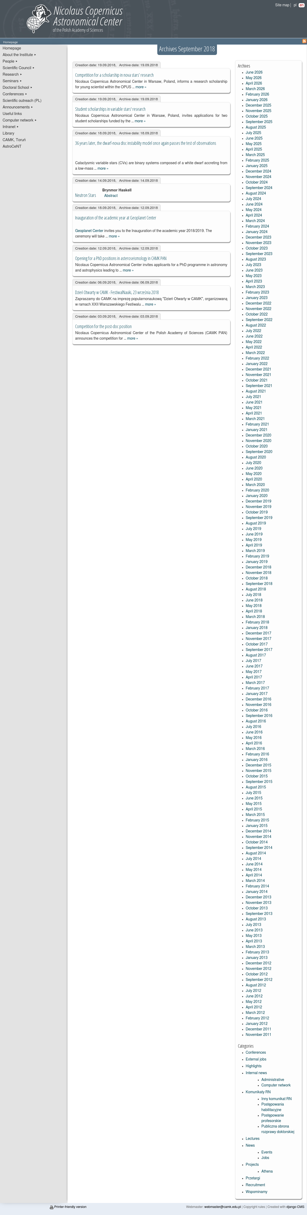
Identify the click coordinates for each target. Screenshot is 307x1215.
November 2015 (258, 771)
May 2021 (254, 408)
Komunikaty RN (258, 1092)
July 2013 (253, 925)
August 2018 (256, 589)
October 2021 (257, 380)
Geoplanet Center (89, 231)
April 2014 (254, 875)
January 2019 (257, 562)
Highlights (254, 1066)
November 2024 (258, 177)
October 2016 (257, 710)
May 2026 (254, 78)
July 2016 (253, 727)
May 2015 (254, 804)
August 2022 (256, 325)
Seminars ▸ (12, 81)
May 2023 (254, 276)
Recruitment (255, 1185)
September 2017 (259, 650)
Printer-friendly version (68, 1207)
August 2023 (256, 259)
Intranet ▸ (11, 127)
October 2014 (257, 842)
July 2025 (253, 133)
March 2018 (255, 617)
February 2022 (257, 358)
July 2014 (253, 859)
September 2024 (259, 188)
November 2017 (258, 639)
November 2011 (258, 1035)
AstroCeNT (12, 146)
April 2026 (254, 83)
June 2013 (254, 930)
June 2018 (254, 600)
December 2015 (258, 765)
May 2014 (254, 870)
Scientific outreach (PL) (22, 101)
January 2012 (257, 1024)
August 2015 (256, 787)
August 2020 (256, 457)
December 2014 (258, 831)
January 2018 (257, 628)
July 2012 (253, 991)
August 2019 (256, 523)
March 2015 (255, 815)
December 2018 (258, 567)
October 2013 (257, 908)
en (302, 5)
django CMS (296, 1207)
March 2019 (255, 551)
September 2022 (259, 320)
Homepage (12, 48)
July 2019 (253, 529)
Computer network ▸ (20, 120)
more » (141, 87)
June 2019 (254, 534)
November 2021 (258, 375)
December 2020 (258, 435)
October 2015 (257, 776)
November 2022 (258, 309)
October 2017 (257, 644)
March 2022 (255, 353)
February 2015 (257, 820)
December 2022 (258, 303)
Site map (282, 5)
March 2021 (255, 419)
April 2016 (254, 743)
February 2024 (257, 226)
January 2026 (257, 100)
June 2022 (254, 336)
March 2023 (255, 287)
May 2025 (254, 144)
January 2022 (257, 364)
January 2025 (257, 166)
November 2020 (258, 441)
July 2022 (253, 331)
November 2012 (258, 969)
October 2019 (257, 512)
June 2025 (254, 138)
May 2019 (254, 540)
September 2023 (259, 254)
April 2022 (254, 347)
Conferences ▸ (15, 94)
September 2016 (259, 716)
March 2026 (255, 89)
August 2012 (256, 985)
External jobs (256, 1059)
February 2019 (257, 556)
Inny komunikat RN (276, 1099)
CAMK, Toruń (14, 140)
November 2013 (258, 903)
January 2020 (257, 496)
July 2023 (253, 265)
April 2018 (254, 611)
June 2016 (254, 732)
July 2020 (253, 463)
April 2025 (254, 149)
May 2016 (254, 738)
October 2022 (257, 314)
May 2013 (254, 936)
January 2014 (257, 892)
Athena (267, 1171)
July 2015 (253, 793)
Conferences (256, 1052)
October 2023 (257, 248)
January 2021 (257, 430)
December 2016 (258, 699)
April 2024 (254, 215)
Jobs (265, 1158)
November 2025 (258, 111)
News (250, 1145)
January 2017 (257, 694)
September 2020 (259, 452)
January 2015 (257, 826)
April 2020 (254, 479)
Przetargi (253, 1178)
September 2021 (259, 386)
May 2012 (254, 1002)
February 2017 (257, 688)
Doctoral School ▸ (18, 88)
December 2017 (258, 633)
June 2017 (254, 666)
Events (266, 1152)
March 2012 (255, 1013)
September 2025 (259, 122)
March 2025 (255, 155)
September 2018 (259, 584)
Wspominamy (256, 1192)
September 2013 (259, 914)
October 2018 (257, 578)
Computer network (276, 1085)
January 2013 (257, 958)
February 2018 (257, 622)
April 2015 (254, 809)
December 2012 (258, 963)
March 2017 (255, 683)
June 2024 (254, 204)
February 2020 (257, 490)
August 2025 (256, 127)
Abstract (111, 196)
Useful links (12, 114)
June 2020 (254, 468)
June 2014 (254, 864)
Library (8, 133)
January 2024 (257, 232)
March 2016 (255, 749)
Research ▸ (12, 74)
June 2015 (254, 798)
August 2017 (256, 655)
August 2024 (256, 193)
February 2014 (257, 886)
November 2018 (258, 573)
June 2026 (254, 72)
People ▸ (10, 61)
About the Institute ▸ (19, 55)
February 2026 (257, 94)
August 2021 (256, 391)
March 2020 (255, 485)
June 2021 (254, 402)
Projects (252, 1165)
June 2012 (254, 996)
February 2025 (257, 160)
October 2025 (257, 116)
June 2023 (254, 270)
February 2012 (257, 1018)
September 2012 (259, 980)
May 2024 (254, 210)
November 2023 (258, 243)
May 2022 (254, 342)
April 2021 (254, 413)
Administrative (272, 1080)
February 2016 (257, 754)
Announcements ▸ (18, 107)
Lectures (253, 1139)
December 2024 (258, 171)
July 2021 (253, 397)
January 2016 (257, 760)
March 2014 (255, 881)
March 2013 (255, 947)
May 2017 (254, 672)
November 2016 (258, 705)
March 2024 (255, 221)
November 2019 (258, 507)
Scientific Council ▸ (19, 68)
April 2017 (254, 677)
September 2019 (259, 518)
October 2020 (257, 446)
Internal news (256, 1073)
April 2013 (254, 941)
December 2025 (258, 105)
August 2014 (256, 853)
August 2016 (256, 721)
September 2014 (259, 848)
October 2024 (257, 182)
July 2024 (253, 199)
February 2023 (257, 292)
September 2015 (259, 782)
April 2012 (254, 1007)
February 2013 (257, 952)
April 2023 (254, 281)
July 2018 (253, 595)
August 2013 (256, 919)
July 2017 (253, 661)
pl (295, 5)
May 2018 (254, 606)
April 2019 (254, 545)
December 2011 (258, 1029)
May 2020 (254, 474)
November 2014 (258, 837)
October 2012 (257, 974)
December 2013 (258, 897)
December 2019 (258, 501)
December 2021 (258, 369)
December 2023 (258, 237)
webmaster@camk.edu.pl (222, 1207)
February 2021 (257, 424)
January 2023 (257, 298)
